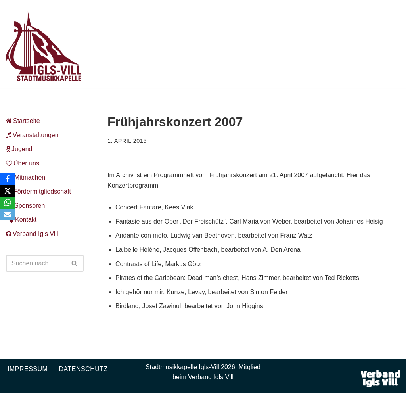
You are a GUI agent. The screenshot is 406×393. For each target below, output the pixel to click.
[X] (7, 191)
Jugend (19, 149)
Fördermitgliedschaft (38, 191)
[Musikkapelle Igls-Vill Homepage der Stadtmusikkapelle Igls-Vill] (43, 46)
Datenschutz (83, 369)
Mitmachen (25, 177)
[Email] (7, 214)
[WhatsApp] (7, 203)
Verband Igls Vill (32, 233)
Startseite (23, 120)
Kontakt (21, 219)
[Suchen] (36, 263)
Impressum (28, 369)
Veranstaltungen (32, 135)
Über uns (22, 163)
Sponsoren (25, 205)
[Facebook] (7, 179)
